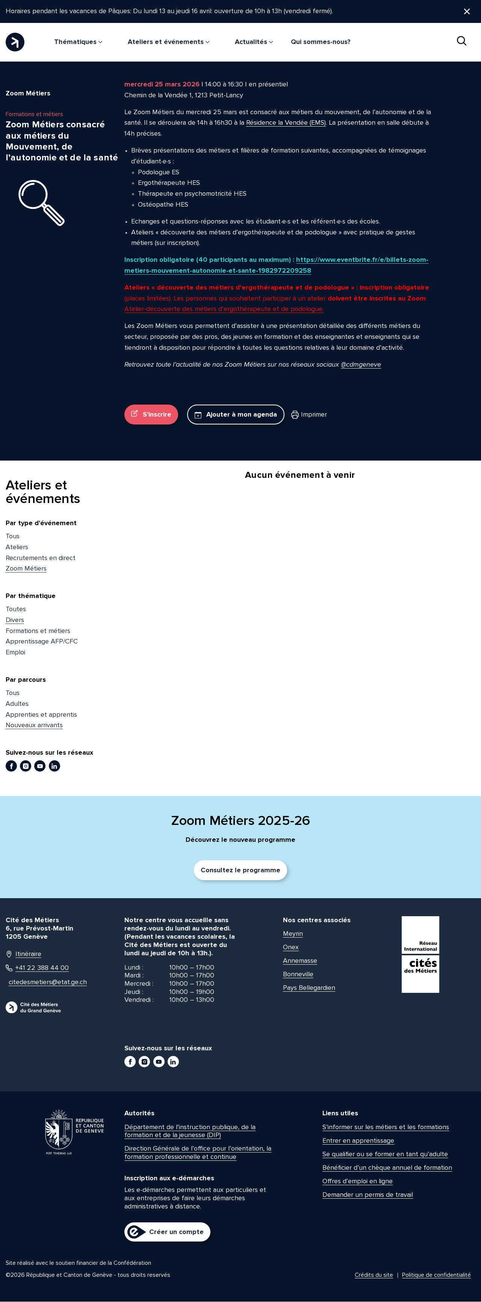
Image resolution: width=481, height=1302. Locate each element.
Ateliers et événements (168, 42)
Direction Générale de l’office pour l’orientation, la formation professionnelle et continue (197, 1153)
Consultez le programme (240, 870)
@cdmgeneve (361, 364)
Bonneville (298, 974)
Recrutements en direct (41, 558)
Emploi (15, 652)
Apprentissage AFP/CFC (42, 641)
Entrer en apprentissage (358, 1140)
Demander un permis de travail (367, 1194)
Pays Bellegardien (309, 988)
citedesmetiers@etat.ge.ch (44, 982)
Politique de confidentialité (436, 1275)
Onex (291, 947)
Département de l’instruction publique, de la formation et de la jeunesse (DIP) (190, 1131)
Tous (13, 536)
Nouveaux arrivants (34, 725)
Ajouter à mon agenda (236, 415)
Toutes (16, 609)
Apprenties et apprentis (41, 714)
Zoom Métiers (26, 569)
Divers (15, 620)
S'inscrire (151, 414)
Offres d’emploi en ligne (357, 1181)
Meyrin (293, 934)
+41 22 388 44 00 (37, 968)
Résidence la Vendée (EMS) (286, 123)
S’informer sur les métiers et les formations (385, 1127)
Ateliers (17, 547)
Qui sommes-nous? (321, 42)
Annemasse (300, 961)
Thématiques (78, 42)
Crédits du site (374, 1275)
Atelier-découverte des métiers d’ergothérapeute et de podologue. (224, 309)
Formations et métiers (38, 631)
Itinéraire (23, 954)
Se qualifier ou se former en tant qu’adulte (385, 1154)
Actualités (254, 42)
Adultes (17, 704)
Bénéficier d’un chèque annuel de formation (387, 1167)
